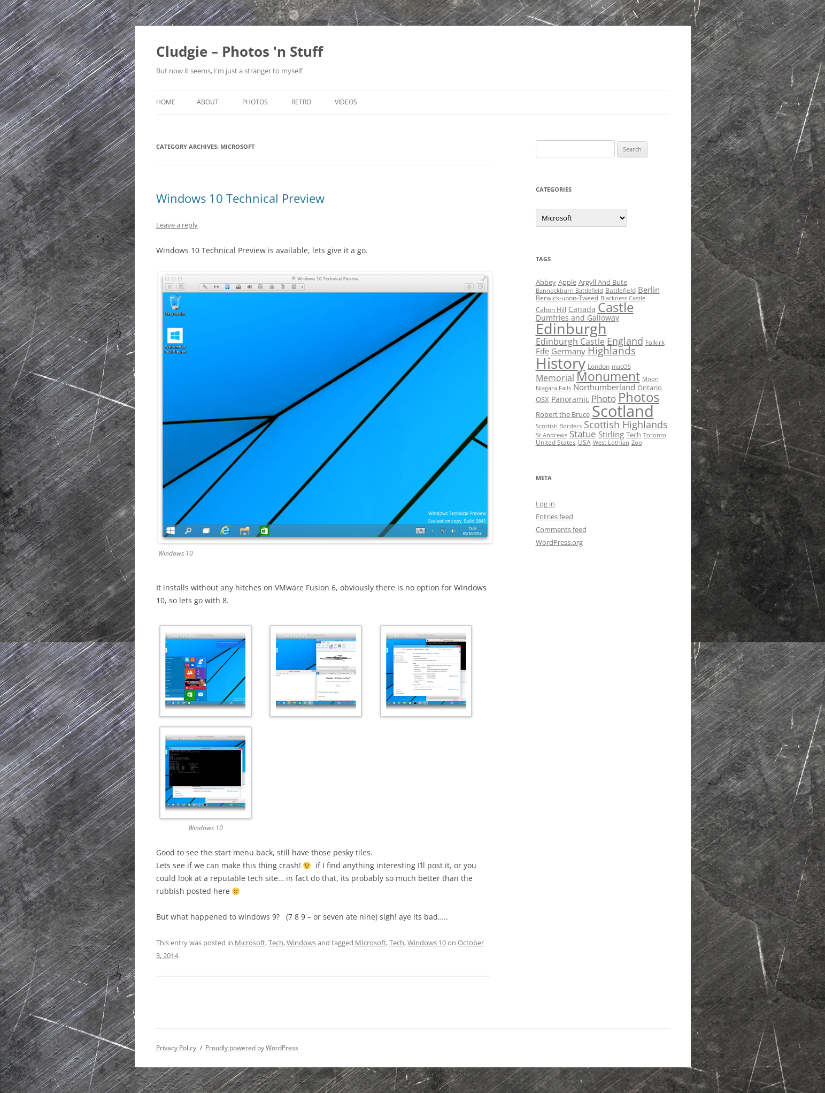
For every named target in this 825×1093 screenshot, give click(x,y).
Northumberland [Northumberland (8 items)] (604, 387)
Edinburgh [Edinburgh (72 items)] (571, 328)
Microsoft (250, 942)
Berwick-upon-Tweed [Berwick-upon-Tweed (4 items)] (567, 297)
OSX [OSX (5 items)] (542, 399)
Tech (275, 942)
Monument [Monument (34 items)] (608, 376)
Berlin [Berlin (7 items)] (649, 289)
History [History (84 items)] (560, 363)
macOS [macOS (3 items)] (621, 366)
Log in (545, 503)
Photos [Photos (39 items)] (638, 397)
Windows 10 (426, 942)
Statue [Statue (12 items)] (582, 434)
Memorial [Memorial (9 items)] (555, 378)
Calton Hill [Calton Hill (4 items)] (551, 309)
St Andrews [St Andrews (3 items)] (551, 435)
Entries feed (554, 516)
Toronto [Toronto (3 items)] (654, 435)
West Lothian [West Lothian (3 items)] (611, 442)
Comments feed (561, 529)
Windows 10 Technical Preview (240, 198)
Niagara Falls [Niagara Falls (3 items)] (553, 388)
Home (165, 102)
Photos (255, 102)
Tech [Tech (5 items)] (633, 434)
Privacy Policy (176, 1047)
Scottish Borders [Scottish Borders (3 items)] (559, 426)
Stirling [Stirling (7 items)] (611, 434)
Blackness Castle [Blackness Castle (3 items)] (622, 298)
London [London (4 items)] (599, 366)
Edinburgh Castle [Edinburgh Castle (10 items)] (570, 341)
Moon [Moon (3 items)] (650, 379)
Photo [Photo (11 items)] (603, 398)
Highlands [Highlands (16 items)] (612, 350)
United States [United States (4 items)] (556, 442)
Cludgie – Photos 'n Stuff (239, 51)
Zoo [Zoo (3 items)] (636, 442)
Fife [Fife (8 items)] (542, 351)
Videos (346, 102)
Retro (301, 102)
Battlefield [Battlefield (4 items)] (620, 290)
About (208, 102)
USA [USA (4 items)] (584, 442)
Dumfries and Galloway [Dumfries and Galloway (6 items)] (577, 318)
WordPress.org (559, 542)
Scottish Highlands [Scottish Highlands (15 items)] (626, 424)
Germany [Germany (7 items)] (568, 351)
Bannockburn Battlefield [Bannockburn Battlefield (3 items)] (569, 290)
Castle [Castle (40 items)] (616, 307)
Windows (301, 942)
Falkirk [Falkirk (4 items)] (655, 342)
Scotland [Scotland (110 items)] (623, 411)
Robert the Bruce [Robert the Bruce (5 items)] (563, 414)
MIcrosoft (370, 942)
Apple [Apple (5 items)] (567, 282)
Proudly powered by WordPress (251, 1047)
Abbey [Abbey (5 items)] (546, 282)
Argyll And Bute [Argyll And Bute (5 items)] (603, 282)
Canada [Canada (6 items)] (582, 309)
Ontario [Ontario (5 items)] (649, 387)
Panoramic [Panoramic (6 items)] (570, 399)
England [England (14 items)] (625, 341)
